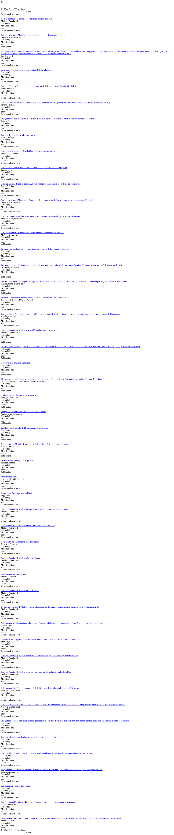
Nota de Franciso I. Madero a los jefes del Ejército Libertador (26, 19)
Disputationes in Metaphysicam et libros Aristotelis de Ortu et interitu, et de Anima (35, 444)
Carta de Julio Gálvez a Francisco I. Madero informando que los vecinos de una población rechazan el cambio (46, 753)
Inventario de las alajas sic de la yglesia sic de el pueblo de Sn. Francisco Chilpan (35, 249)
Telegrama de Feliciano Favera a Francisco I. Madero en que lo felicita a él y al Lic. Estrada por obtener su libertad (48, 119)
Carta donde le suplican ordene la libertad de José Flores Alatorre (28, 151)
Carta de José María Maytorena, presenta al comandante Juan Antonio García (33, 35)
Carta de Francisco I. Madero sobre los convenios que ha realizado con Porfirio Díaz (36, 672)
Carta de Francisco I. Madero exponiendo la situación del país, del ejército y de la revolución (39, 656)
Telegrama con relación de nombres (16, 786)
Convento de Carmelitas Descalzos (15, 363)
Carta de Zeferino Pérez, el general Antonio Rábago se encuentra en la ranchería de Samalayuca (40, 184)
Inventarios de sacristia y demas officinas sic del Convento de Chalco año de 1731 (35, 298)
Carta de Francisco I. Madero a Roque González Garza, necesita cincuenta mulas (34, 509)
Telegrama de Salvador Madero (14, 574)
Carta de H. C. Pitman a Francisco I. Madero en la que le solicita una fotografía (34, 167)
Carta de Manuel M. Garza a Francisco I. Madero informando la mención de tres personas (38, 802)
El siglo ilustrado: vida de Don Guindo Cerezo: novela (23, 412)
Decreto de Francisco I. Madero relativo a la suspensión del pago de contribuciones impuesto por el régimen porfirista (50, 607)
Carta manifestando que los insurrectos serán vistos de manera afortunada (31, 737)
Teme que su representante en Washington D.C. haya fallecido (26, 70)
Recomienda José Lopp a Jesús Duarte (17, 493)
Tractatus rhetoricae (9, 477)
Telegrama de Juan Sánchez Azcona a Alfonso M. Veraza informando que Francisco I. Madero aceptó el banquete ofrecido (52, 769)
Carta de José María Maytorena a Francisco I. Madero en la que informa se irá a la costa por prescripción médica (48, 200)
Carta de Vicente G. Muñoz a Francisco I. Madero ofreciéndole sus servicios (32, 233)
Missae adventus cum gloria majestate (16, 460)
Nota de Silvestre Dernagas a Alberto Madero (20, 542)
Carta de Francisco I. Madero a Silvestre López (20, 558)
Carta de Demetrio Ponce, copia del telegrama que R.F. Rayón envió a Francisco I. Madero (38, 86)
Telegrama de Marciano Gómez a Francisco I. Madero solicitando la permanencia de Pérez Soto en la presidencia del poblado (53, 623)
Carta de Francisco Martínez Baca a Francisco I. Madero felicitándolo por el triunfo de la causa (40, 216)
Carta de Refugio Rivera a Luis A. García (18, 135)
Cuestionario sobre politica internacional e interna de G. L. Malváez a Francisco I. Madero (38, 639)
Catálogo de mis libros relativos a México (18, 395)
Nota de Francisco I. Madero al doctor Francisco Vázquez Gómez (28, 525)
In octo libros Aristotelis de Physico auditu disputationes (24, 428)
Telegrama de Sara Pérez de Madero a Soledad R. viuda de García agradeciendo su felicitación (40, 688)
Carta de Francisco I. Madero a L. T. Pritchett (20, 591)
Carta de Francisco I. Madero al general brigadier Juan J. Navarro (28, 330)
